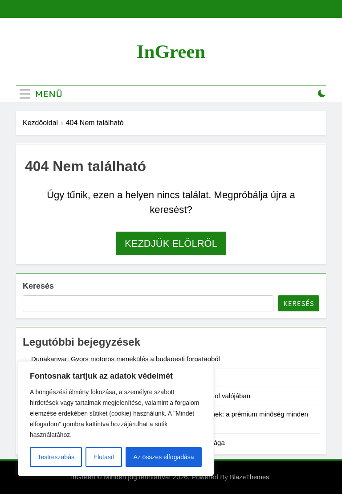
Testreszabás (55, 457)
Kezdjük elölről (171, 243)
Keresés (38, 286)
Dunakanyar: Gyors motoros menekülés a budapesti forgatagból (125, 359)
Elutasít (104, 457)
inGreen (171, 51)
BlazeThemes (249, 477)
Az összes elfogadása (163, 457)
